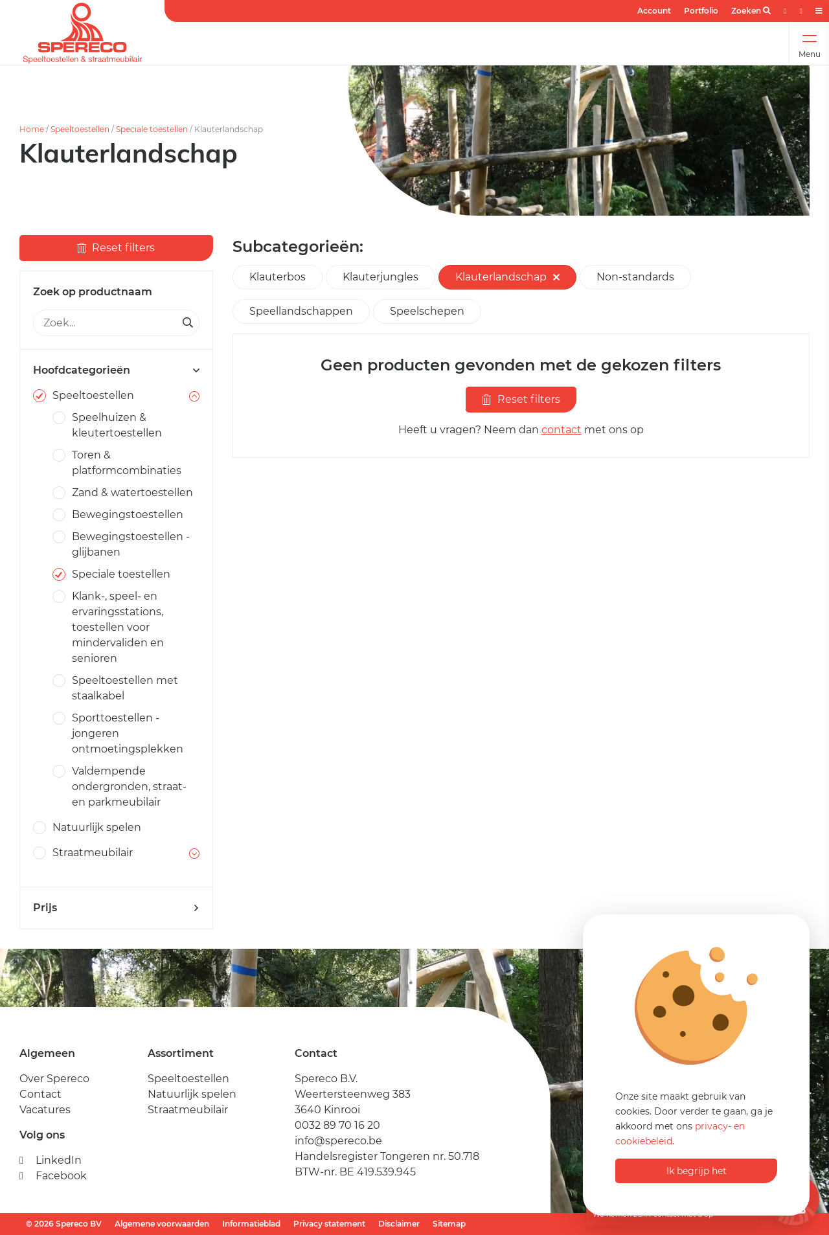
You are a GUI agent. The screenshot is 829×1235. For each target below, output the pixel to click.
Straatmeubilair (92, 852)
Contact (40, 1094)
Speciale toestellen (152, 129)
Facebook (53, 1176)
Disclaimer (399, 1224)
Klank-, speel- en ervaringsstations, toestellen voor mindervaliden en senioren (118, 627)
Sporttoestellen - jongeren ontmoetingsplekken (127, 733)
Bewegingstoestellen (127, 514)
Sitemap (449, 1224)
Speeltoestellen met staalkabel (125, 688)
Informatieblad (251, 1224)
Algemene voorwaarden (162, 1224)
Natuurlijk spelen (96, 827)
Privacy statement (329, 1224)
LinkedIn (50, 1160)
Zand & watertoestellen (132, 492)
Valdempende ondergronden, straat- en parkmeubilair (129, 786)
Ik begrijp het (696, 1171)
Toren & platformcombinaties (126, 463)
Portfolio (701, 11)
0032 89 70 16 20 (337, 1125)
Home (31, 129)
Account (654, 11)
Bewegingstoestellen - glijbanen (131, 544)
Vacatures (45, 1110)
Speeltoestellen (80, 129)
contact (561, 430)
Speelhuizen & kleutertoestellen (117, 425)
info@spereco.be (338, 1141)
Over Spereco (54, 1078)
